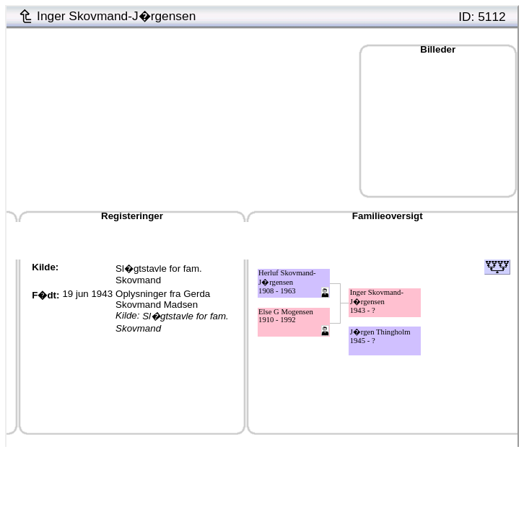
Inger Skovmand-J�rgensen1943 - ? (376, 301)
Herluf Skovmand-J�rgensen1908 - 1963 (287, 282)
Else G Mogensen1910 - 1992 (285, 316)
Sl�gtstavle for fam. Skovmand (158, 274)
